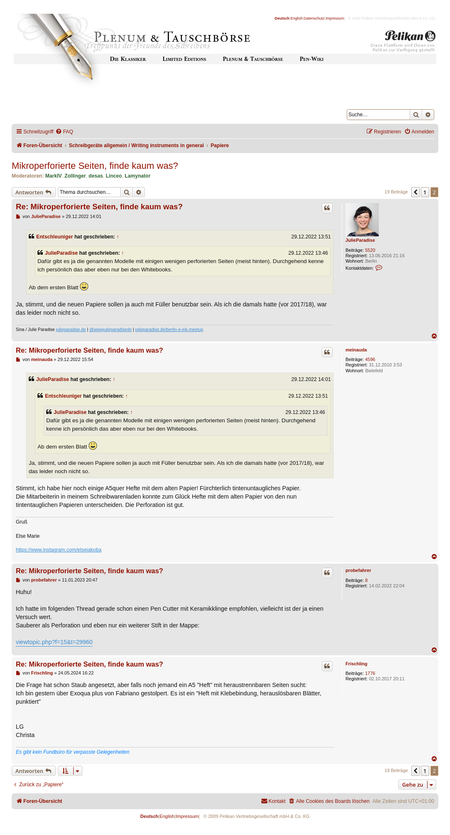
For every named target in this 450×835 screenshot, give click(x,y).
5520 (370, 250)
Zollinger (75, 176)
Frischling (357, 663)
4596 (370, 359)
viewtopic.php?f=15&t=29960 (54, 642)
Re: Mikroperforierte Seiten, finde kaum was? (99, 206)
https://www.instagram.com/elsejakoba (59, 550)
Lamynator (138, 176)
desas (96, 176)
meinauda (356, 349)
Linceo (114, 176)
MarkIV (53, 176)
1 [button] (424, 192)
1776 (370, 673)
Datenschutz (314, 18)
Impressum (335, 18)
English (297, 18)
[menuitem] (64, 132)
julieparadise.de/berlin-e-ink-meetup (169, 329)
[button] (415, 192)
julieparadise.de (71, 329)
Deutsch (282, 18)
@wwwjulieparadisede (111, 329)
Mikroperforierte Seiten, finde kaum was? (95, 165)
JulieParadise (360, 240)
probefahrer (358, 570)
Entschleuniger (54, 237)
